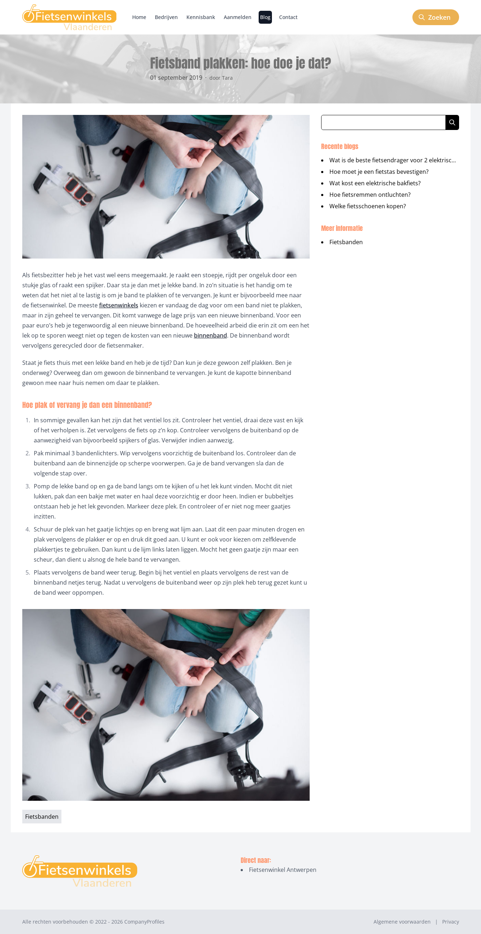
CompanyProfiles (144, 921)
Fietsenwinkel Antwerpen (282, 870)
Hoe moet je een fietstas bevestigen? (379, 172)
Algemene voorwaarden (402, 921)
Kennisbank (200, 17)
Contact (288, 17)
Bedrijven (166, 17)
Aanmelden (237, 17)
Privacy (450, 921)
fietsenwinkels (118, 305)
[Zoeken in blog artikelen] (383, 122)
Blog (265, 17)
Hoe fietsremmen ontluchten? (370, 195)
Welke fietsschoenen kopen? (367, 206)
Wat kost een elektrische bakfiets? (375, 183)
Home (139, 17)
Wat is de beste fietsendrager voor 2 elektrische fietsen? (405, 160)
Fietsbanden (346, 242)
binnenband (210, 335)
